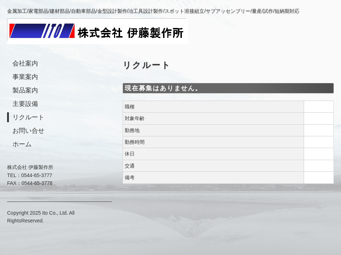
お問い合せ (28, 130)
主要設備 (25, 103)
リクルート (28, 117)
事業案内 (25, 76)
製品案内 (25, 90)
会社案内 (25, 63)
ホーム (22, 144)
